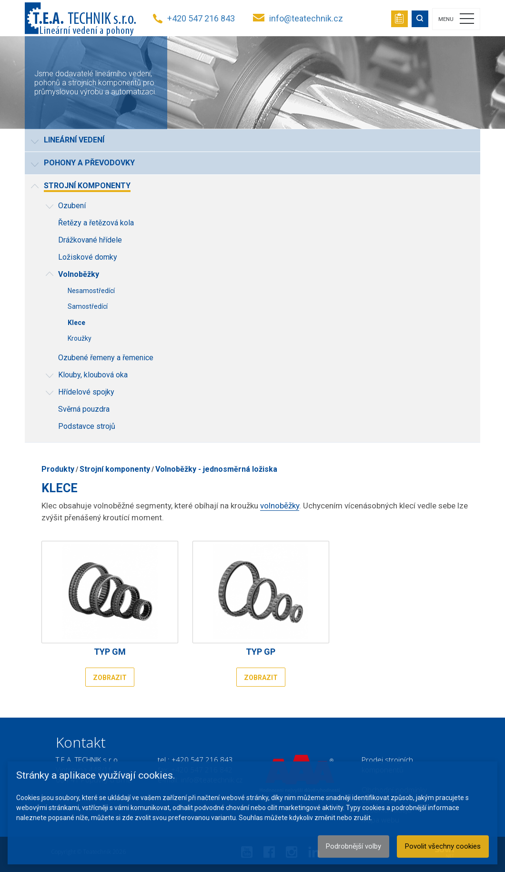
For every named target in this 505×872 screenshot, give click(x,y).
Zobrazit (110, 677)
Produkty (57, 469)
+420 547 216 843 (201, 18)
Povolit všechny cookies (443, 846)
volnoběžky (279, 505)
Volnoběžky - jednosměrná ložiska (216, 469)
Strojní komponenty (115, 469)
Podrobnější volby (353, 846)
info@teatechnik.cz (306, 18)
